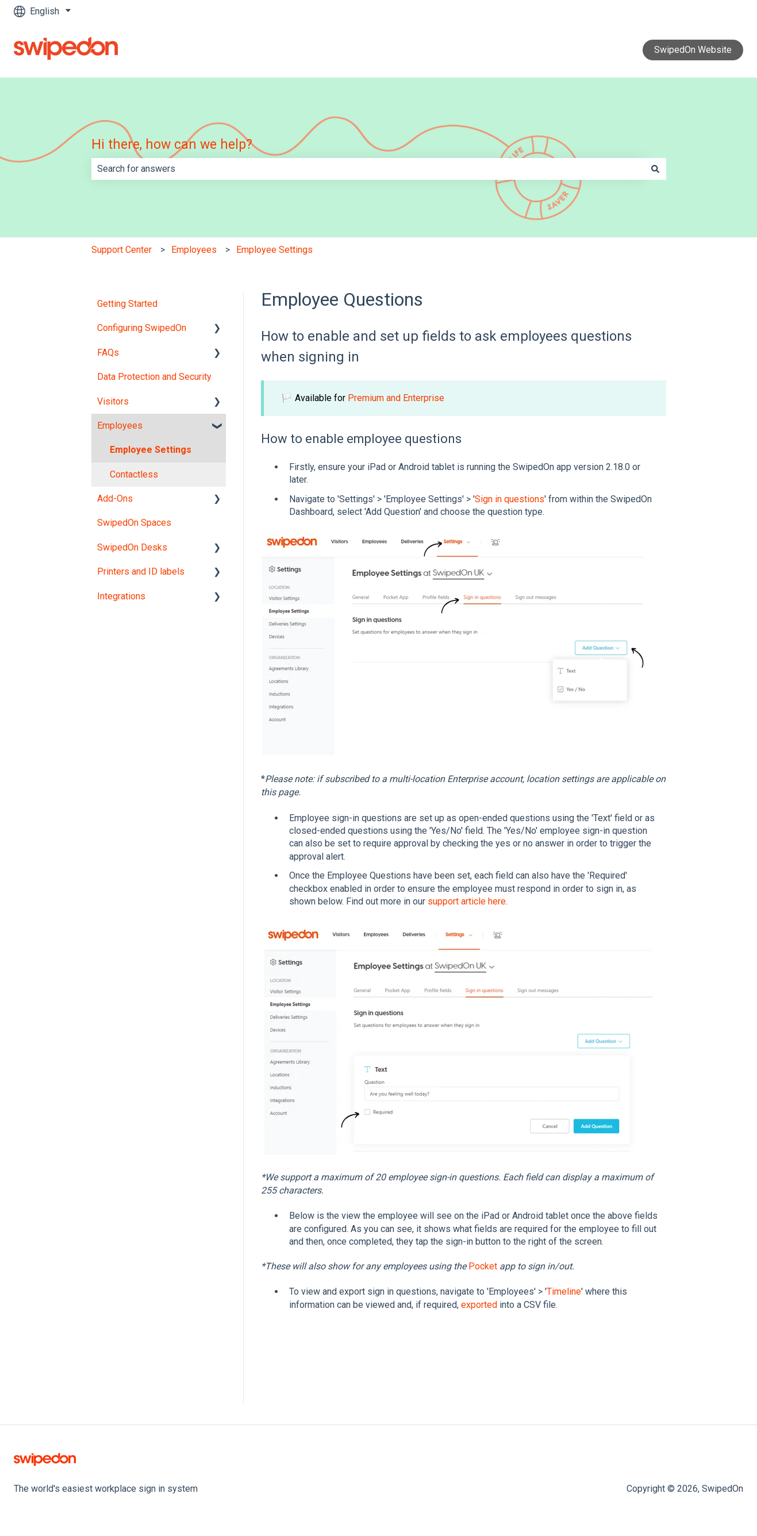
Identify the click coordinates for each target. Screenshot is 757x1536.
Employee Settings (274, 249)
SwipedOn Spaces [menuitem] (134, 522)
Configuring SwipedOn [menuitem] (141, 327)
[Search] (655, 169)
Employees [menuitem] (120, 425)
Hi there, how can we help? (171, 144)
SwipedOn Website (693, 49)
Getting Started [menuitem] (127, 303)
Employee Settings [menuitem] (150, 449)
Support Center (121, 249)
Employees (194, 249)
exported (479, 1304)
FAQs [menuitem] (108, 352)
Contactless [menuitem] (134, 474)
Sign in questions (509, 499)
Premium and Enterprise (396, 397)
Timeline (564, 1291)
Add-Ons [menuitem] (115, 498)
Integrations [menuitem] (121, 596)
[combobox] (367, 169)
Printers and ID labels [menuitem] (141, 571)
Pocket (482, 1266)
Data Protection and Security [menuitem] (154, 376)
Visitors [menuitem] (113, 401)
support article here (467, 901)
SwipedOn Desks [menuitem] (132, 547)
